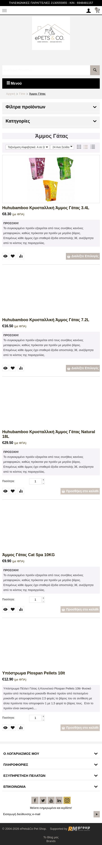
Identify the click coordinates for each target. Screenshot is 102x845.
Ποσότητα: (8, 481)
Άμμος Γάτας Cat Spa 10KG (28, 555)
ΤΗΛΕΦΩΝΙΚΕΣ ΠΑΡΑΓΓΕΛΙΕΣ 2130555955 (38, 2)
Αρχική (10, 93)
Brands (51, 841)
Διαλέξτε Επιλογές (83, 256)
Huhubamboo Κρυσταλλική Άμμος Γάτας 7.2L (45, 320)
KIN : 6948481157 (81, 2)
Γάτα (22, 93)
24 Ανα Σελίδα (62, 147)
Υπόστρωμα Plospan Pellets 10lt (33, 673)
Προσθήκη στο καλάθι (80, 491)
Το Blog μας (51, 837)
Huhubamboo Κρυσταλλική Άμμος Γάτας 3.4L (45, 208)
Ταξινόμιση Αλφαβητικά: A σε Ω (28, 147)
